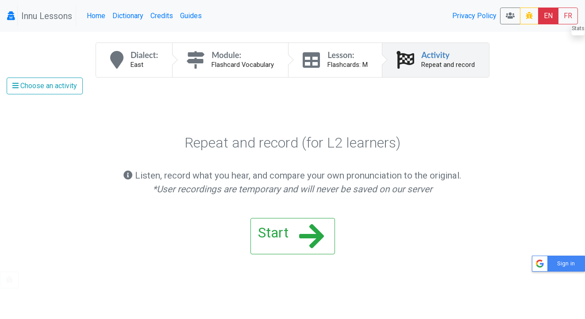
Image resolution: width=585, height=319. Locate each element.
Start (291, 236)
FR (568, 16)
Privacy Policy (474, 16)
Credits (161, 16)
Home (96, 16)
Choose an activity (44, 86)
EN (548, 16)
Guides (191, 16)
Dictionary (127, 16)
